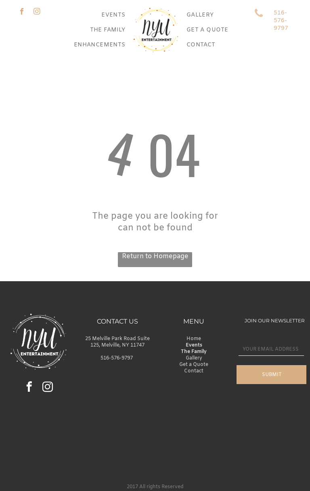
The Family (194, 352)
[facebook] (22, 12)
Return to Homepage (155, 256)
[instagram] (37, 12)
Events (194, 345)
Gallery (194, 358)
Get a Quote (193, 364)
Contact (193, 371)
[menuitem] (113, 15)
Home (193, 339)
